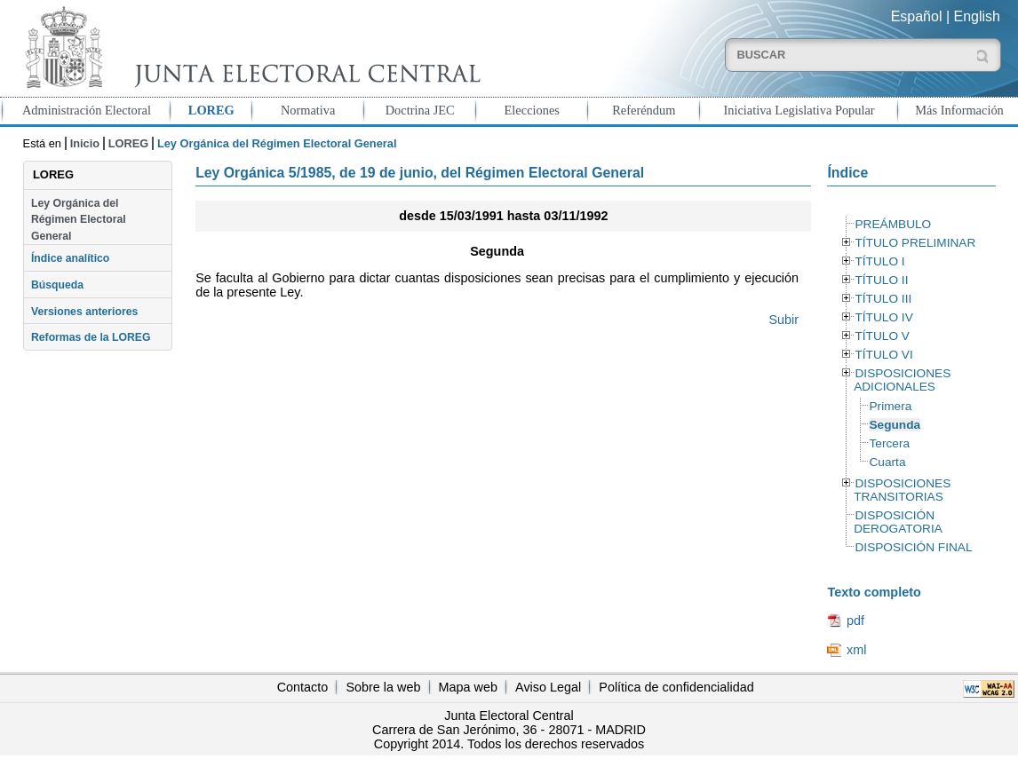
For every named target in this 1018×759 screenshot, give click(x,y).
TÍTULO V (882, 336)
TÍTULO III (883, 298)
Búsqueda (57, 285)
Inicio (84, 143)
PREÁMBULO (893, 224)
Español (916, 16)
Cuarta (887, 462)
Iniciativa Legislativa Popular (798, 110)
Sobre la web (383, 687)
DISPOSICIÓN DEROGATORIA (898, 522)
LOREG (211, 110)
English (977, 16)
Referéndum (643, 110)
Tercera (889, 443)
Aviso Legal (548, 687)
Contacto (303, 687)
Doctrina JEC (420, 110)
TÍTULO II (881, 280)
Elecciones (532, 110)
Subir (783, 319)
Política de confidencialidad (676, 687)
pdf (855, 620)
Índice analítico (70, 258)
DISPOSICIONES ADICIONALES (902, 380)
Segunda (894, 424)
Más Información (959, 110)
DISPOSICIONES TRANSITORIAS (902, 490)
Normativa (308, 110)
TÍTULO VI (883, 354)
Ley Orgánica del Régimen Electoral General (78, 219)
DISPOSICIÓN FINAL (913, 547)
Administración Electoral (86, 110)
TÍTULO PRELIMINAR (915, 242)
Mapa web (468, 687)
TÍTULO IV (883, 317)
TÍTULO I (879, 261)
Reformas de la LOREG (91, 337)
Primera (890, 406)
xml (856, 650)
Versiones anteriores (84, 311)
